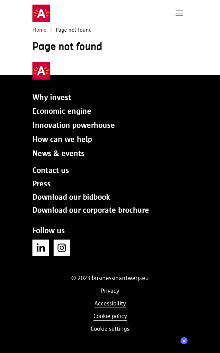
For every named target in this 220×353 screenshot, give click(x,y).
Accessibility (110, 303)
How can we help (62, 139)
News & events (58, 153)
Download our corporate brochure (90, 210)
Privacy (110, 290)
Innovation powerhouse (73, 125)
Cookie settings (110, 328)
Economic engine (61, 111)
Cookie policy (110, 316)
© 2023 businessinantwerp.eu (110, 277)
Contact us (50, 170)
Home (39, 30)
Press (41, 183)
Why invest (51, 97)
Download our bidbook (71, 197)
